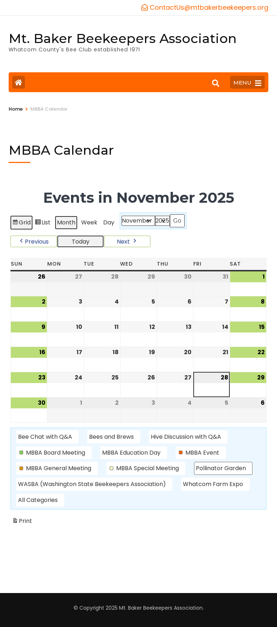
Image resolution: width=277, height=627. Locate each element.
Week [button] (89, 222)
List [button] (42, 223)
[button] (33, 241)
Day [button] (108, 222)
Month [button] (66, 222)
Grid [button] (21, 223)
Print (22, 522)
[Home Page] (18, 82)
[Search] (215, 83)
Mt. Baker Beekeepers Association (123, 38)
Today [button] (80, 241)
